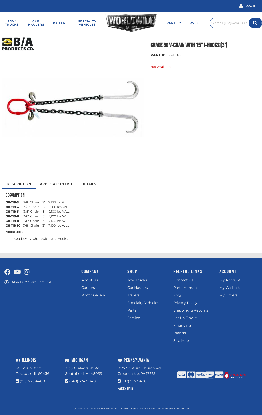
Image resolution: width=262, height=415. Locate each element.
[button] (173, 23)
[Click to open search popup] (236, 23)
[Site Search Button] (255, 23)
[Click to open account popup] (248, 6)
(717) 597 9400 (134, 381)
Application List (56, 184)
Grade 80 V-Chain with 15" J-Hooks (41, 239)
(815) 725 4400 (32, 381)
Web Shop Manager (176, 408)
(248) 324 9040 (82, 381)
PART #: (158, 55)
